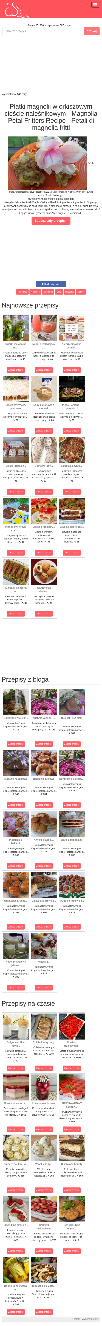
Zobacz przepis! (15, 370)
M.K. (97, 1318)
